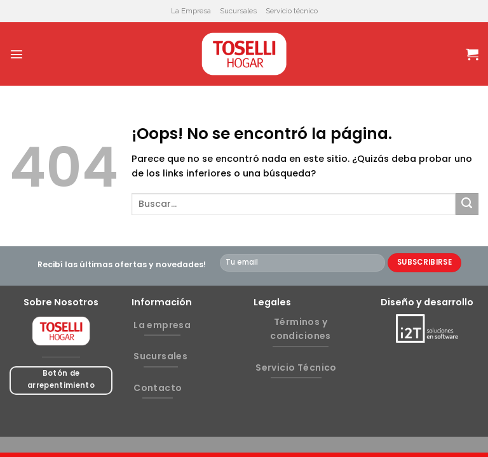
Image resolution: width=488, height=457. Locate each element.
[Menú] (17, 54)
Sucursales (238, 10)
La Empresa (191, 10)
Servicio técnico (292, 10)
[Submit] (467, 204)
